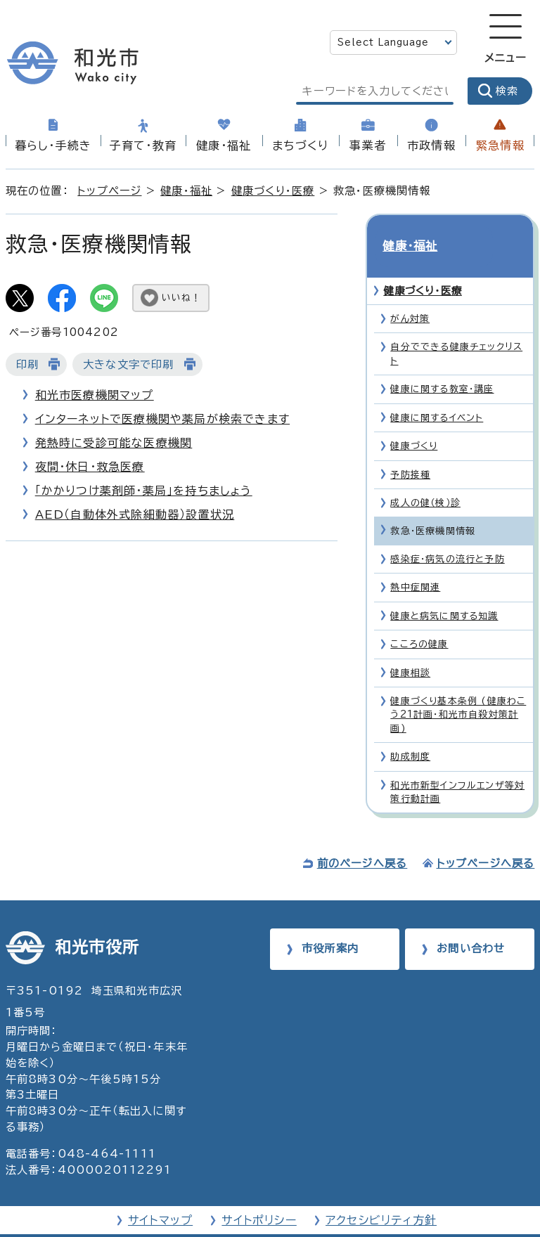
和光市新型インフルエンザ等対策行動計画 (457, 767)
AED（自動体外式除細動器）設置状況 (135, 514)
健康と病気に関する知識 (444, 590)
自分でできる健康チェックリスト (456, 329)
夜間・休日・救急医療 (90, 466)
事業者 (367, 145)
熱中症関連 (415, 561)
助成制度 (410, 731)
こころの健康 (419, 618)
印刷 (27, 364)
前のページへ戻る (362, 839)
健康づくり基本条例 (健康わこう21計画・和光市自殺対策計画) (458, 689)
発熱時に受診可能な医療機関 (114, 442)
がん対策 (410, 293)
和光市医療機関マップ (94, 395)
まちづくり (300, 145)
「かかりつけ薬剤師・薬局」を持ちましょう (143, 490)
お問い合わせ (471, 923)
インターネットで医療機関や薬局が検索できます (162, 419)
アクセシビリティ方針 (381, 1195)
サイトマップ (160, 1195)
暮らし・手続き (53, 145)
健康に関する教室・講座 (442, 363)
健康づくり (413, 420)
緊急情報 (500, 145)
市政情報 (431, 145)
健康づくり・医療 (273, 191)
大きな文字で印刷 (128, 364)
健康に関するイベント (436, 392)
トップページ (109, 191)
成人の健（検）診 (425, 477)
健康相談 (410, 647)
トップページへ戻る (486, 839)
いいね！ (181, 297)
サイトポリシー (258, 1195)
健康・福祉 (223, 145)
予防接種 (410, 449)
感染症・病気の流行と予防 (447, 533)
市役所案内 (330, 923)
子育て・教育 (143, 145)
